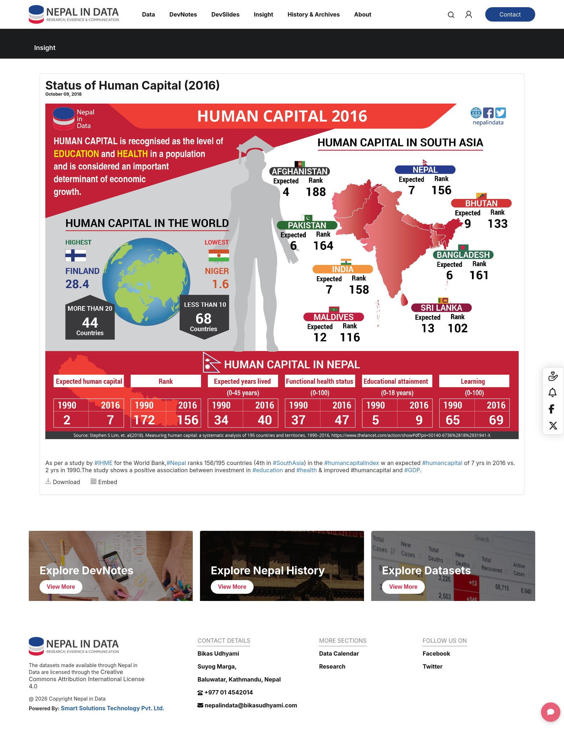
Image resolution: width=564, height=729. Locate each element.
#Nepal (176, 462)
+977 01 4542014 (225, 692)
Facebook (436, 653)
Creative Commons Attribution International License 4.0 (86, 679)
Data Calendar (339, 653)
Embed (104, 482)
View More (61, 587)
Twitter (432, 666)
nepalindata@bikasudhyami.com (247, 705)
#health (306, 470)
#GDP (412, 470)
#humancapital (442, 462)
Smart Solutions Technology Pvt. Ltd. (113, 708)
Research (332, 666)
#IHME (104, 462)
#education (268, 470)
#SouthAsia (288, 462)
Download (62, 482)
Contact (510, 14)
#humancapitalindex (351, 462)
